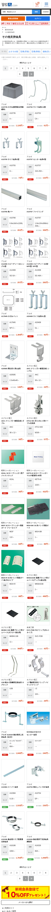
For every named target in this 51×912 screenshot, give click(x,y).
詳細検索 (46, 12)
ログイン (38, 18)
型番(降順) (35, 52)
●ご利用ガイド (8, 908)
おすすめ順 (13, 52)
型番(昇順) (24, 52)
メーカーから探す (25, 902)
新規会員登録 (13, 18)
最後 (31, 74)
